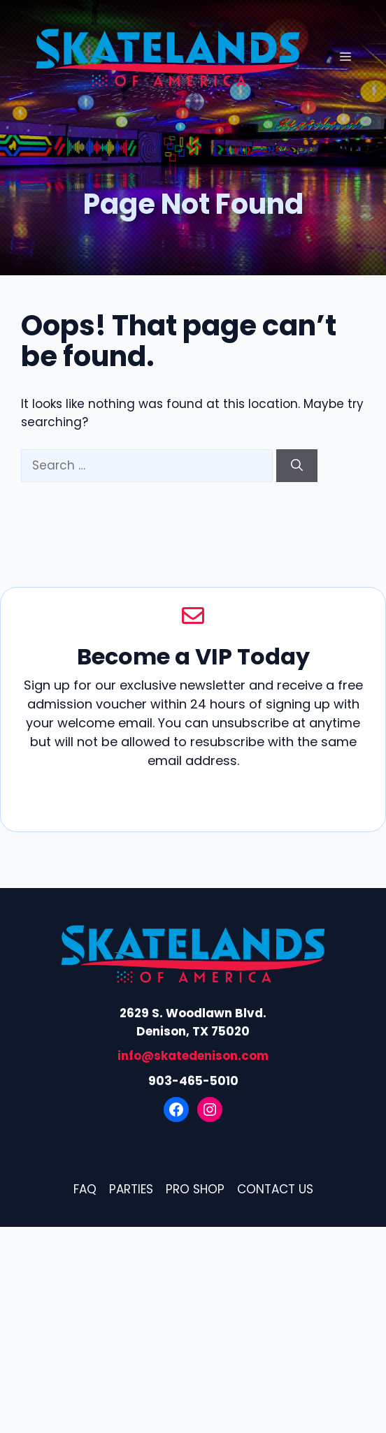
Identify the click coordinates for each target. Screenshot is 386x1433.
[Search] (296, 466)
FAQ (84, 1189)
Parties (131, 1189)
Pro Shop (195, 1189)
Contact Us (275, 1189)
